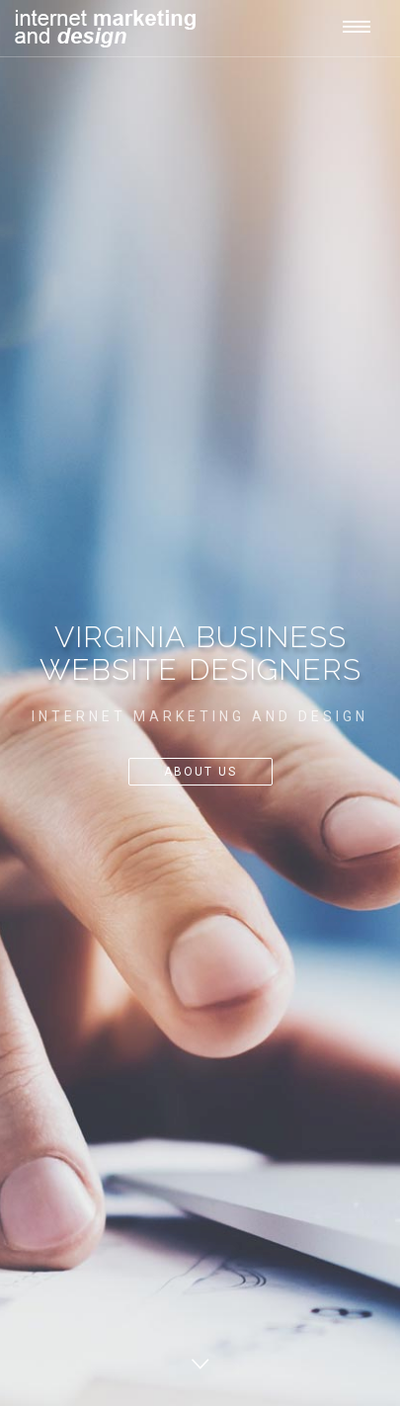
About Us (200, 772)
